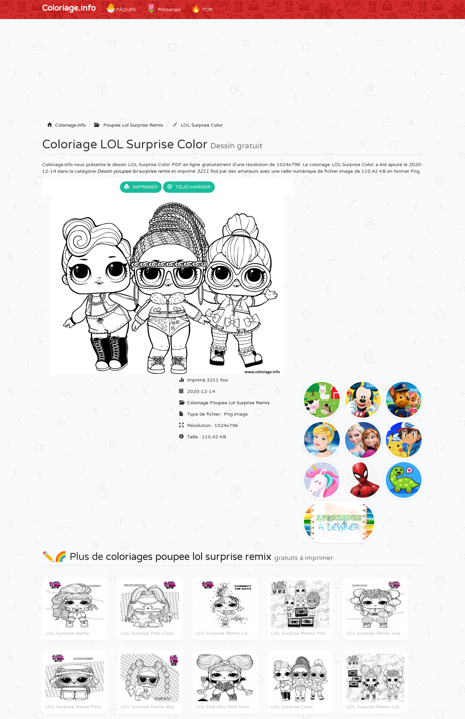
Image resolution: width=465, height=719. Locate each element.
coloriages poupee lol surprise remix (189, 557)
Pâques (121, 8)
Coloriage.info (69, 8)
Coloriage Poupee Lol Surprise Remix (228, 403)
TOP (202, 8)
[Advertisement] (232, 72)
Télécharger (188, 187)
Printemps (163, 8)
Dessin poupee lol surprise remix (133, 171)
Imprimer (140, 187)
